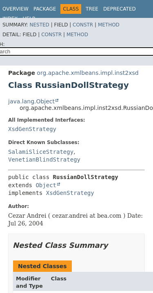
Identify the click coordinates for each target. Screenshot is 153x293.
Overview (15, 9)
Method (109, 25)
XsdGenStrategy (32, 129)
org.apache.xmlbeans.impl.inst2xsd (87, 73)
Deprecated (119, 9)
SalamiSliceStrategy (40, 152)
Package (44, 9)
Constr (83, 25)
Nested (39, 25)
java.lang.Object (31, 101)
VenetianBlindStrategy (44, 159)
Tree (92, 9)
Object (45, 185)
